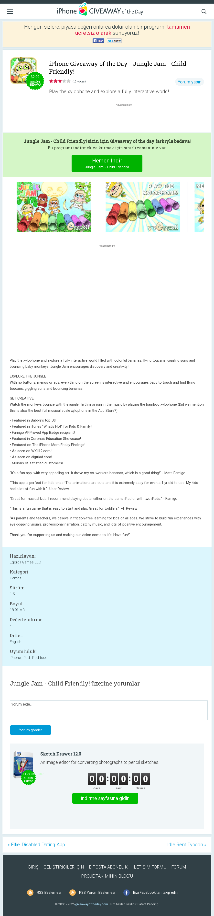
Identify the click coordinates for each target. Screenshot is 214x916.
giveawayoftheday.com (91, 904)
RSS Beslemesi (49, 892)
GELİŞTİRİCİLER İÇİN (63, 867)
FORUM (178, 867)
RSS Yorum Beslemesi (97, 892)
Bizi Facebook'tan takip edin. (155, 892)
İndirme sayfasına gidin (105, 798)
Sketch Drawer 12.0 (60, 754)
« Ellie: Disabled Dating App (36, 844)
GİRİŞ (33, 867)
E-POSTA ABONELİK (108, 867)
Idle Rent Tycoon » (186, 844)
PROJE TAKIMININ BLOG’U (107, 876)
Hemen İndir (107, 164)
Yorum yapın (190, 81)
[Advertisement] (126, 119)
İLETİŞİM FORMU (149, 867)
